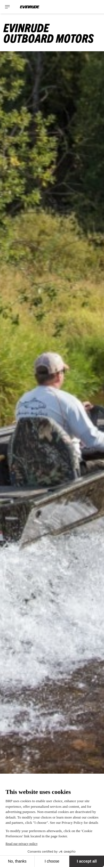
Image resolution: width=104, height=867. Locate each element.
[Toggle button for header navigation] (7, 7)
